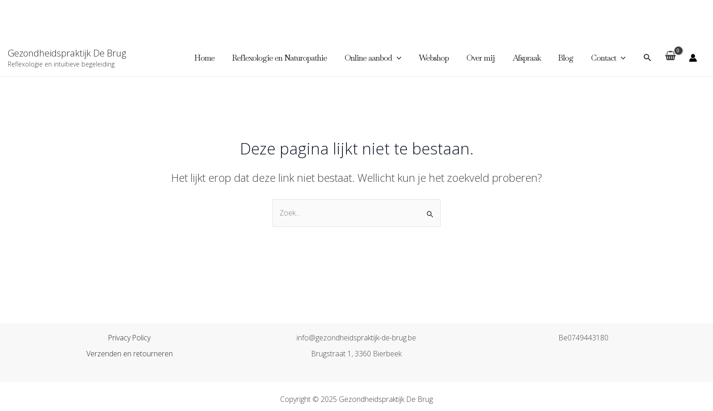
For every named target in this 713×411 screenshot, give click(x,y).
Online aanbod (379, 58)
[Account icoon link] (693, 58)
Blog (567, 57)
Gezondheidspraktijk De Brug (67, 53)
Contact (609, 58)
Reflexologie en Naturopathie (287, 57)
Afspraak (529, 57)
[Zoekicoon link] (647, 58)
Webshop (439, 57)
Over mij (485, 57)
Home (213, 57)
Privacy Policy (129, 338)
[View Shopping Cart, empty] (670, 58)
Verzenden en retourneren (129, 354)
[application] (403, 58)
